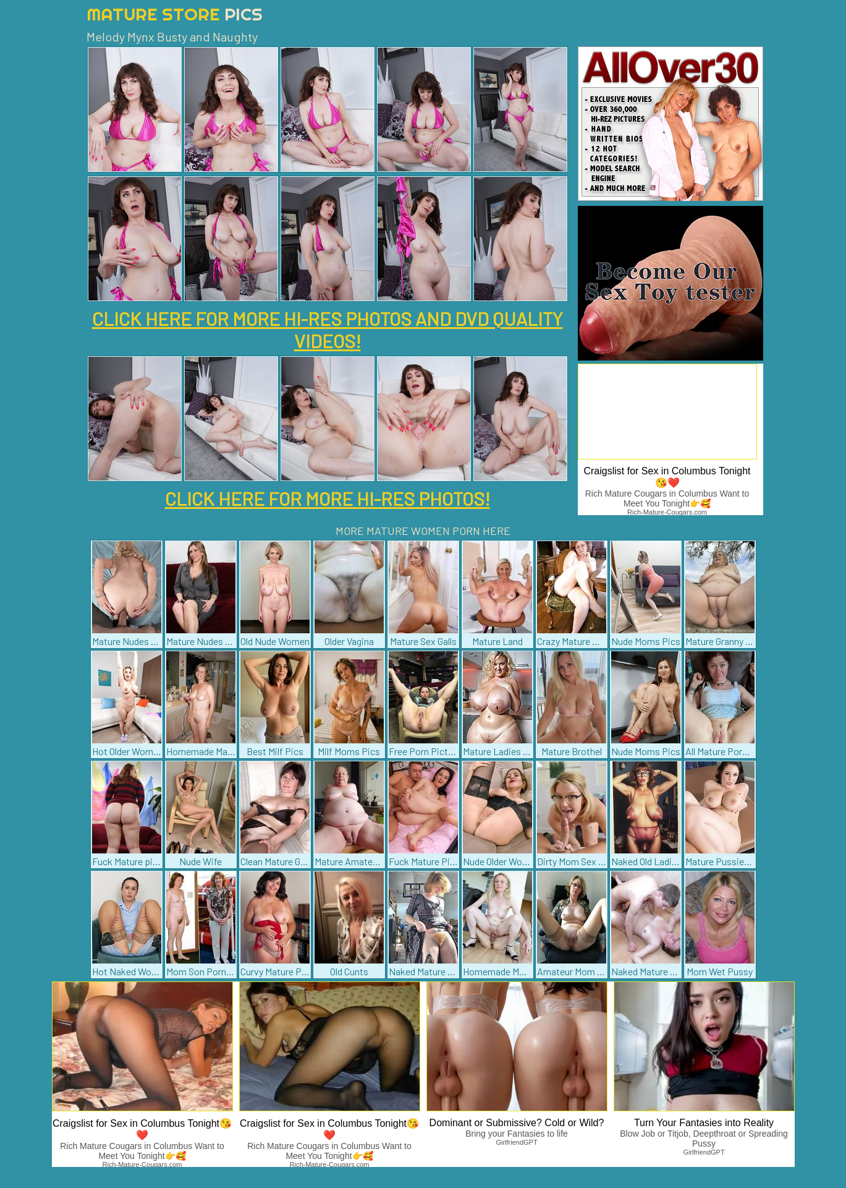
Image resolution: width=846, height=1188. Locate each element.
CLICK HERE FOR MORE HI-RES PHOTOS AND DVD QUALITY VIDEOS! (327, 329)
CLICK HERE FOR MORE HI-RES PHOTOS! (327, 498)
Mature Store (175, 14)
